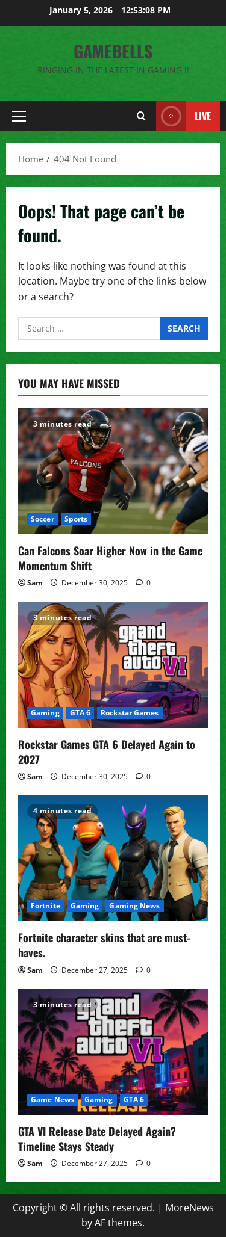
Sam (35, 583)
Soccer (42, 519)
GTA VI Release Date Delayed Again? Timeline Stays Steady (97, 1138)
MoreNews (189, 1207)
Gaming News (134, 906)
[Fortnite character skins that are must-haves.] (113, 858)
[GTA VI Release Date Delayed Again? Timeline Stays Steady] (113, 1052)
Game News (52, 1099)
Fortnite (45, 906)
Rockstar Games (130, 713)
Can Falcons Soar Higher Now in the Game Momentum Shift (110, 558)
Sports (76, 519)
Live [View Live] (183, 116)
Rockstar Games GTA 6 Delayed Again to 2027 (106, 751)
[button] (19, 116)
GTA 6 (80, 713)
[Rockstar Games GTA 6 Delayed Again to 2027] (113, 665)
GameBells (113, 51)
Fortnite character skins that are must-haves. (104, 945)
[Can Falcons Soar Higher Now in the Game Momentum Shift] (113, 471)
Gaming (45, 713)
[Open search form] (141, 116)
